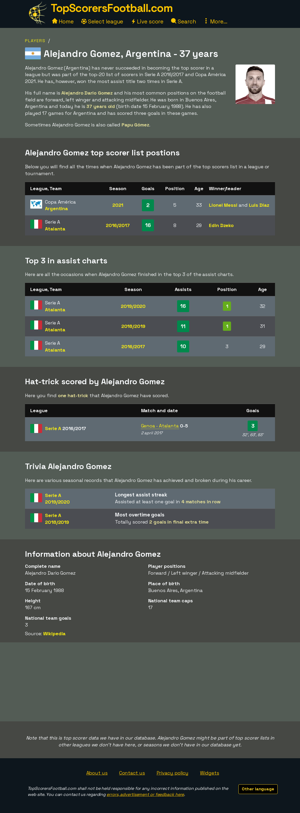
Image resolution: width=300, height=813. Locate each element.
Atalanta (55, 229)
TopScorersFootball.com (111, 8)
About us (97, 773)
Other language (258, 789)
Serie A (65, 428)
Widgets (209, 773)
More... (215, 21)
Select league (102, 21)
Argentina (56, 208)
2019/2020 (133, 306)
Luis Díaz (259, 205)
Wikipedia (54, 633)
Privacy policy (173, 773)
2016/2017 (117, 225)
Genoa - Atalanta (160, 426)
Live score (147, 21)
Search (183, 21)
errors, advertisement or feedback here (145, 794)
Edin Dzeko (221, 225)
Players (35, 40)
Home (63, 21)
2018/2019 (133, 326)
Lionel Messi (223, 205)
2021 (117, 205)
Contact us (132, 773)
